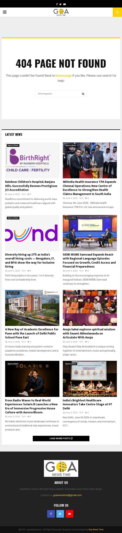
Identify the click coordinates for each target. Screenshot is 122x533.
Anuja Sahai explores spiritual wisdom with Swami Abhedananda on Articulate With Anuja (89, 333)
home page (64, 75)
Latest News (13, 134)
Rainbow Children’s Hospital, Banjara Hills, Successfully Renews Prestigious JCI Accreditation (31, 186)
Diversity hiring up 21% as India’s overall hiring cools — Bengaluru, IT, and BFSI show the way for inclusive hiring (30, 260)
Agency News (13, 145)
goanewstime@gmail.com (67, 495)
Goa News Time (96, 529)
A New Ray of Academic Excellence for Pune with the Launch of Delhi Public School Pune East (31, 333)
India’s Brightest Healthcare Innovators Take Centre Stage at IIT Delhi (87, 404)
